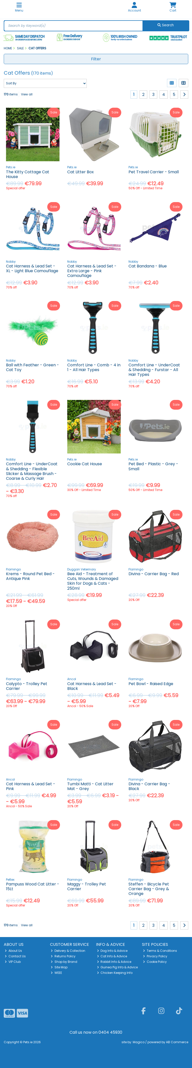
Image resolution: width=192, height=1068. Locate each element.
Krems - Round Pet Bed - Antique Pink (30, 576)
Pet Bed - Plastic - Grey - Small (153, 466)
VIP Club (13, 962)
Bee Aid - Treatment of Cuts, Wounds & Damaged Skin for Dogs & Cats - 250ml (92, 581)
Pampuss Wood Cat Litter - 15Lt (32, 886)
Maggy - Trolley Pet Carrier (86, 886)
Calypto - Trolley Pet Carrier (26, 686)
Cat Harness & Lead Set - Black (91, 686)
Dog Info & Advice (112, 951)
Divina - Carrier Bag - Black (149, 786)
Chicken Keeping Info (115, 973)
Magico (138, 1042)
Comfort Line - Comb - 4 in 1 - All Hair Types (93, 367)
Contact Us (15, 956)
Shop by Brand (64, 962)
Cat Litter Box (80, 172)
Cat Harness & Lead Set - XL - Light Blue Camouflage (32, 268)
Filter (96, 59)
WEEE (56, 973)
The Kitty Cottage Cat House (27, 174)
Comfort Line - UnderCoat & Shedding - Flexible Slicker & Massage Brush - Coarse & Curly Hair (32, 471)
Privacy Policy (155, 956)
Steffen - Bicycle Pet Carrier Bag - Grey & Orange (148, 888)
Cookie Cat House (84, 464)
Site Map (59, 967)
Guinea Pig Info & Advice (117, 967)
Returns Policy (63, 956)
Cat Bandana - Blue (147, 266)
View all (26, 94)
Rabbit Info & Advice (114, 962)
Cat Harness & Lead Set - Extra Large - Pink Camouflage (91, 270)
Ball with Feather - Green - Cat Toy (32, 367)
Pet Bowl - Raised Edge (150, 684)
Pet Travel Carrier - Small (153, 172)
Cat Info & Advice (112, 956)
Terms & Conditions (160, 951)
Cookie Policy (155, 962)
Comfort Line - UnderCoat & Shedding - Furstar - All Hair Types (154, 369)
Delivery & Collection (68, 951)
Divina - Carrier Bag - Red (153, 574)
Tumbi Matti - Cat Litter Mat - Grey (90, 786)
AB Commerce (177, 1042)
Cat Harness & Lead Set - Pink (30, 786)
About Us (13, 951)
